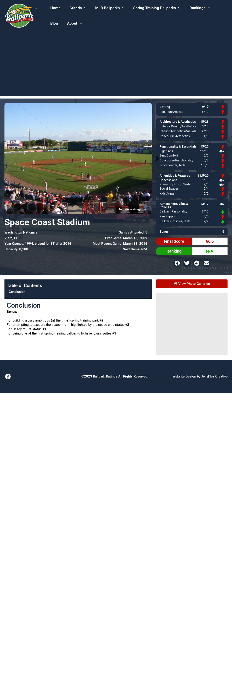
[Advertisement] (116, 65)
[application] (84, 8)
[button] (78, 8)
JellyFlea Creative (214, 376)
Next (157, 158)
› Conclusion (16, 292)
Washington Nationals (20, 232)
